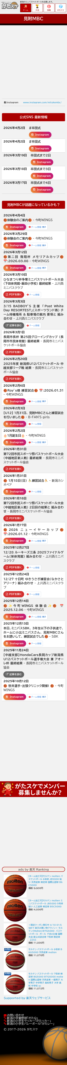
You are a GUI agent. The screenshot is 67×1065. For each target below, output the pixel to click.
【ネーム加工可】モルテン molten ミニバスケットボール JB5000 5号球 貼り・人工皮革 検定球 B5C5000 (45, 903)
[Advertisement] (33, 58)
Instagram (40, 134)
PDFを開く (14, 294)
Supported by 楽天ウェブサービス (27, 998)
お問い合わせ (15, 1015)
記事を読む (14, 325)
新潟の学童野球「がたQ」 (22, 1018)
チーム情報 (37, 227)
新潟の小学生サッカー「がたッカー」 (29, 1020)
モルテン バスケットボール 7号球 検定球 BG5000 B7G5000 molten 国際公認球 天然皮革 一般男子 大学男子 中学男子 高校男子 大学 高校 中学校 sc (45, 980)
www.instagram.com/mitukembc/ (42, 102)
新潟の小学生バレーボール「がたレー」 (30, 1023)
